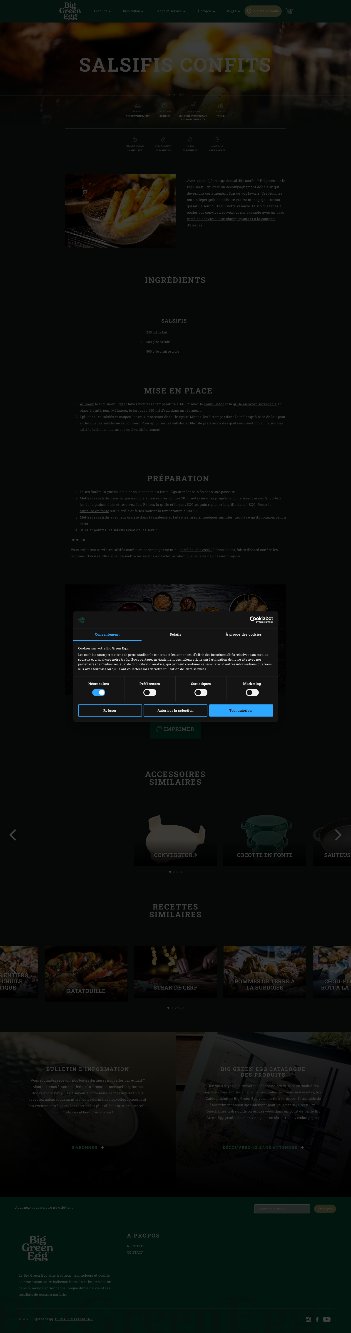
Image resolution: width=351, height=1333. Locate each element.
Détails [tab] (176, 634)
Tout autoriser (241, 710)
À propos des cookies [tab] (244, 634)
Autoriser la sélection (175, 710)
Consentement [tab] (107, 634)
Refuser (110, 710)
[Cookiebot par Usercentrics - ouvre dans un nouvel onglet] (253, 619)
